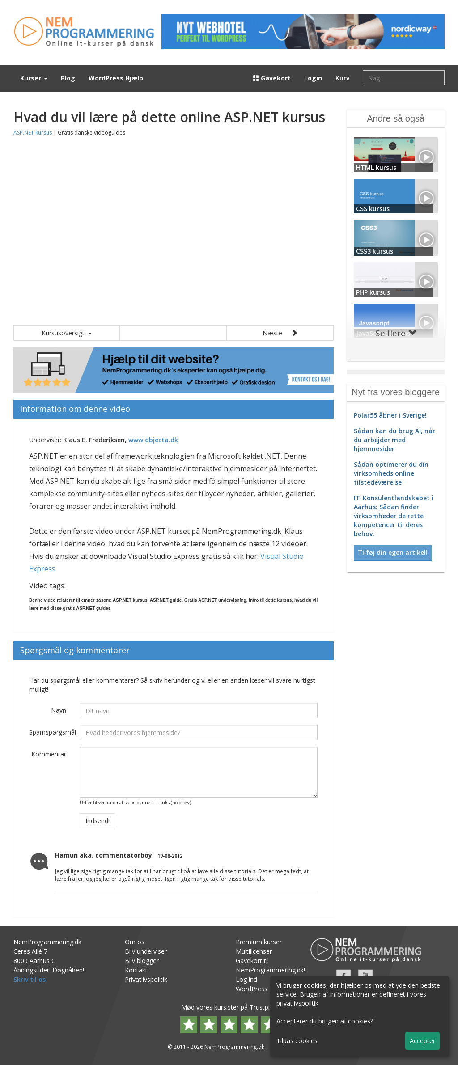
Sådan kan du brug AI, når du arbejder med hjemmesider (394, 440)
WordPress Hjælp (116, 78)
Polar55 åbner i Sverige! (390, 415)
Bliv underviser (146, 951)
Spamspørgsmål (51, 732)
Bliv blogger (142, 960)
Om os (134, 942)
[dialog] (359, 1016)
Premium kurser (259, 942)
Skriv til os (29, 979)
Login (313, 78)
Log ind (246, 979)
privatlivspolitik (297, 1003)
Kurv (342, 78)
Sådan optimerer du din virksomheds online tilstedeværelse (391, 473)
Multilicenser (254, 951)
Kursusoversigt (67, 333)
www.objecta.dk (153, 439)
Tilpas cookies (297, 1040)
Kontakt (136, 970)
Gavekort (272, 78)
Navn (58, 710)
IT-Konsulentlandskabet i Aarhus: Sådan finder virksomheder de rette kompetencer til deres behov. (393, 516)
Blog (68, 78)
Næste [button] (280, 333)
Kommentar (48, 754)
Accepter (422, 1040)
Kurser (33, 78)
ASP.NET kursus (32, 132)
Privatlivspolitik (146, 979)
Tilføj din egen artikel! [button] (393, 552)
